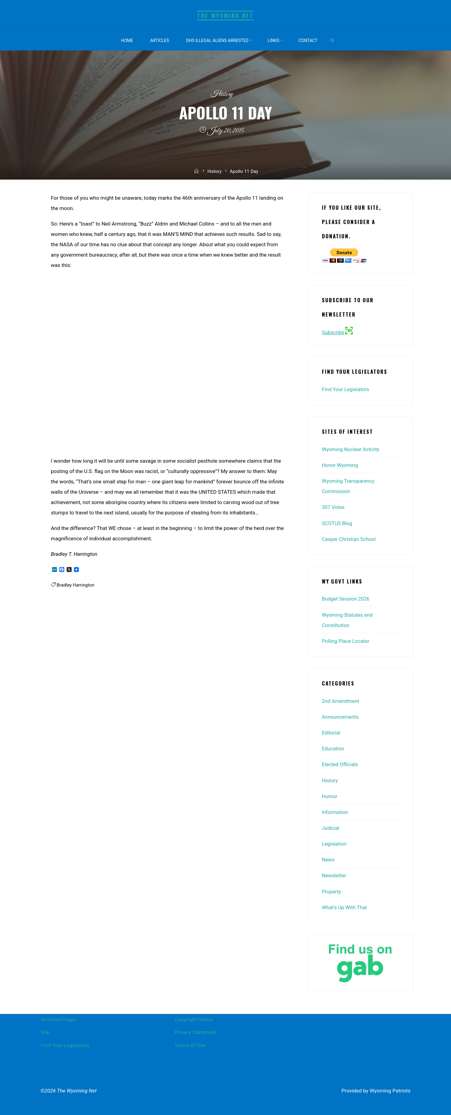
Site (45, 1031)
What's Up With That (345, 906)
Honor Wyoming (340, 465)
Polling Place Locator (346, 640)
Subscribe (333, 332)
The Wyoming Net (225, 15)
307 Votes (333, 507)
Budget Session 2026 (346, 598)
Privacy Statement (195, 1031)
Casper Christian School (349, 538)
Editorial (331, 732)
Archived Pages (58, 1018)
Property (331, 890)
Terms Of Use (190, 1044)
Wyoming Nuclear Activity (351, 449)
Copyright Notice (193, 1018)
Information (335, 811)
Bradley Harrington (76, 585)
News (328, 859)
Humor (330, 795)
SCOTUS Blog (337, 523)
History (221, 94)
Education (333, 748)
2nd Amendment (341, 700)
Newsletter (334, 874)
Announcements (341, 716)
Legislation (334, 843)
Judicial (331, 827)
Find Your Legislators (346, 389)
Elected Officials (340, 764)
